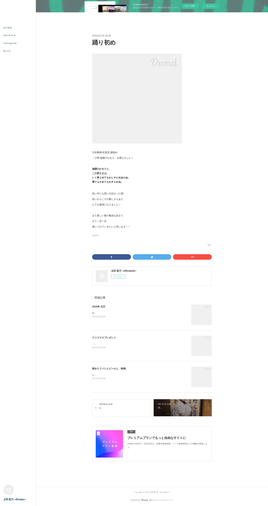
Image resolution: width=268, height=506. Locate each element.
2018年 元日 (98, 306)
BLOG (7, 51)
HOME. (8, 27)
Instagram (10, 43)
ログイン (210, 6)
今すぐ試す (190, 6)
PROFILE (9, 35)
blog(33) (95, 235)
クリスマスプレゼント (104, 337)
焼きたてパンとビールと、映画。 (110, 368)
